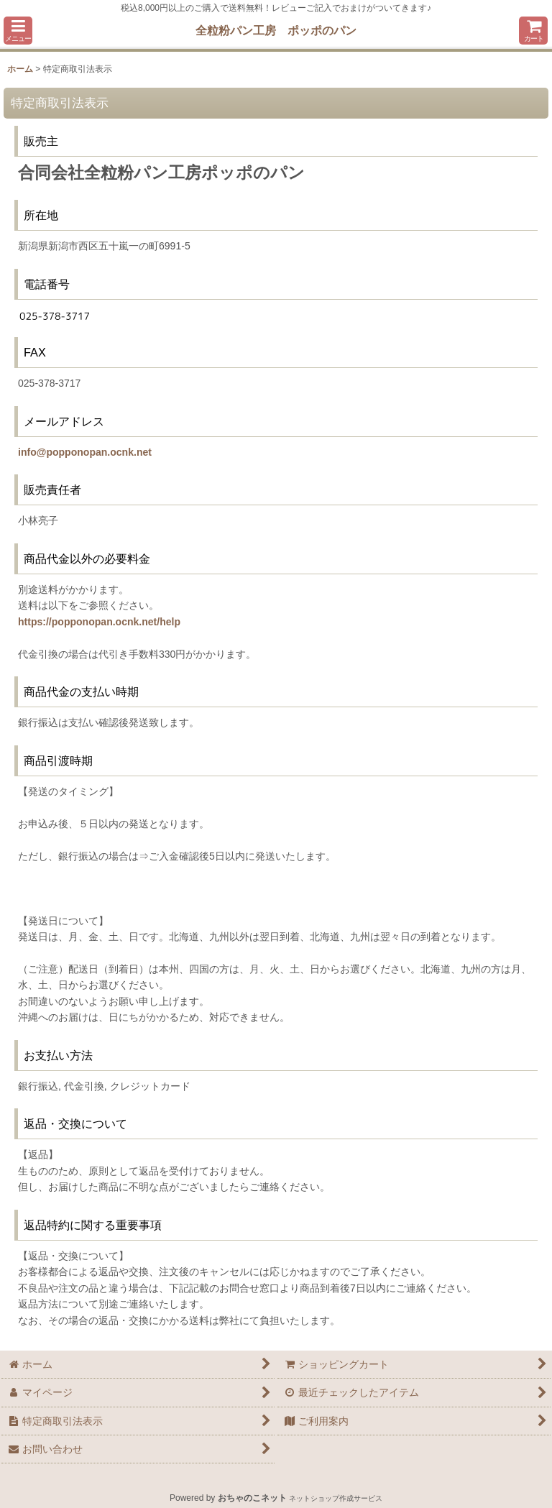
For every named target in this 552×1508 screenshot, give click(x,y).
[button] (18, 31)
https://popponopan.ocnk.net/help (99, 621)
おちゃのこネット (252, 1498)
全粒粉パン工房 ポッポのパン (276, 30)
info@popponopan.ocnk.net (85, 452)
